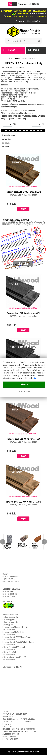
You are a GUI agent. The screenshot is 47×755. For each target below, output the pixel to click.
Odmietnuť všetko (24, 391)
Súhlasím (24, 384)
